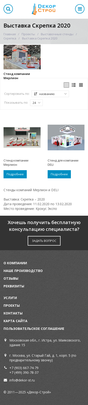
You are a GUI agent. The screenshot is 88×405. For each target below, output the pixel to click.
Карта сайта (15, 321)
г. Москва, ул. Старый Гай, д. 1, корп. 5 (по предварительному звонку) (42, 357)
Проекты (28, 34)
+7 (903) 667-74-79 (23, 368)
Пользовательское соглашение (34, 328)
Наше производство (23, 270)
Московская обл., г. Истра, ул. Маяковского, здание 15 (45, 342)
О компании (15, 263)
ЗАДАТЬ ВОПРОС (44, 241)
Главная (10, 34)
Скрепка (10, 38)
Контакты (13, 313)
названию (50, 94)
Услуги (10, 298)
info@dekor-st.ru (22, 380)
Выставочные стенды (57, 34)
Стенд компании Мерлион (17, 76)
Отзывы (11, 278)
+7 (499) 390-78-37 (23, 372)
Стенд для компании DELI (63, 162)
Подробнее (15, 174)
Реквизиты (14, 286)
